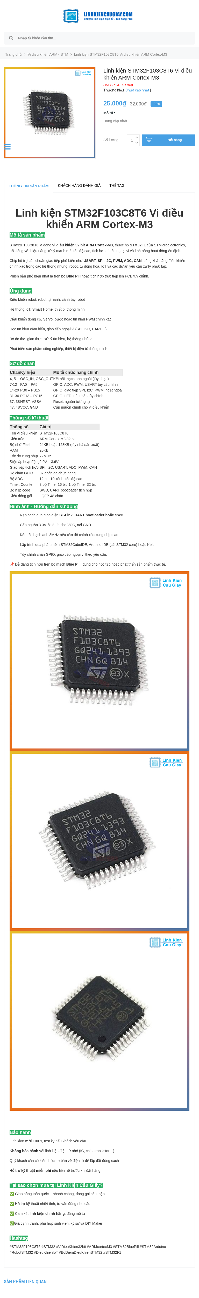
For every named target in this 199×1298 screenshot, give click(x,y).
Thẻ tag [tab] (116, 185)
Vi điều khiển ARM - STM (48, 54)
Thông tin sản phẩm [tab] (28, 186)
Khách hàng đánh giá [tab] (79, 185)
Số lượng (110, 139)
